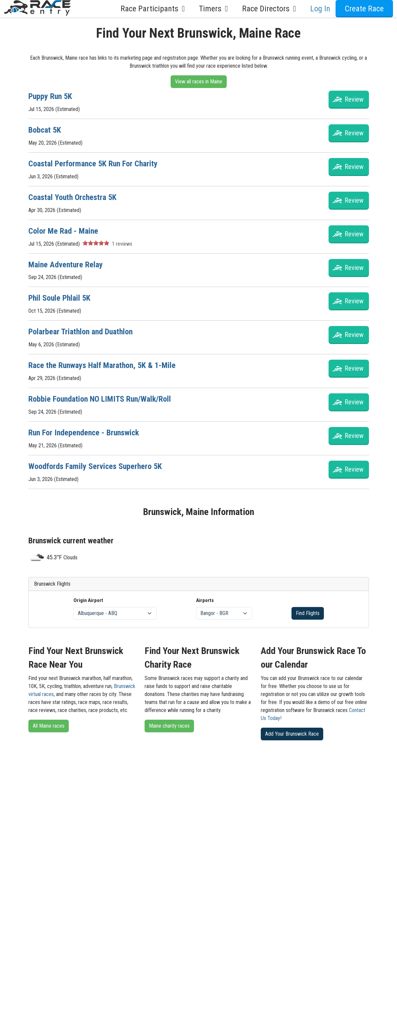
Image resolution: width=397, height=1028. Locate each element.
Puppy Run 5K (50, 96)
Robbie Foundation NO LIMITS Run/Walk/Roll (99, 399)
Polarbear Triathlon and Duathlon (80, 331)
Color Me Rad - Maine (63, 231)
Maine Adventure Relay (65, 264)
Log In (320, 8)
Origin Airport (88, 600)
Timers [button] (215, 8)
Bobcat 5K (44, 130)
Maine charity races (169, 726)
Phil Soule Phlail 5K (59, 298)
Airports (205, 600)
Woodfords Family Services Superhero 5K (95, 466)
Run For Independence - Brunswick (83, 432)
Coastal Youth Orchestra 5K (72, 197)
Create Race (364, 8)
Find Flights (308, 613)
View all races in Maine (198, 81)
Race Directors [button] (271, 8)
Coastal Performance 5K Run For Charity (93, 163)
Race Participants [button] (154, 8)
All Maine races (48, 726)
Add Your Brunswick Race (292, 734)
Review (354, 99)
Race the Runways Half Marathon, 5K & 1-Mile (102, 365)
